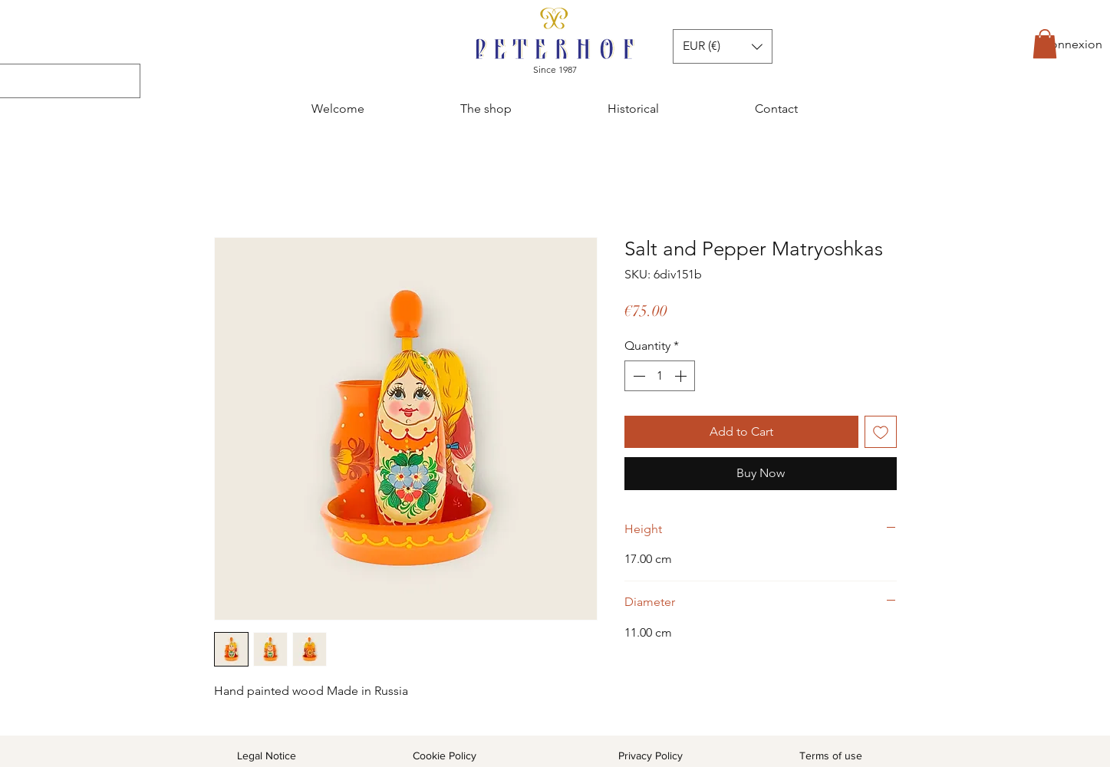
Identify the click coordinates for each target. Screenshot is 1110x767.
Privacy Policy (650, 755)
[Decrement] (637, 375)
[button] (1045, 43)
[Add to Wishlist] (881, 432)
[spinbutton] (659, 375)
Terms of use (830, 755)
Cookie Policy (444, 755)
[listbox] (722, 46)
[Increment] (682, 375)
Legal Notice (266, 755)
